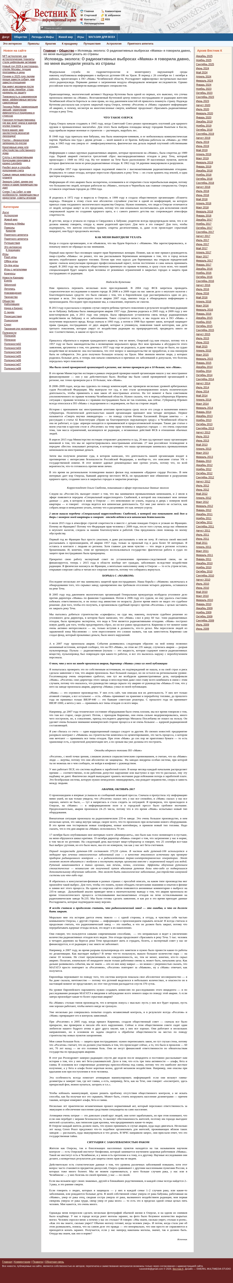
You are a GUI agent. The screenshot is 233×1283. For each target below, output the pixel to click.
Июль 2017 (202, 240)
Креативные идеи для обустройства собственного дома (18, 150)
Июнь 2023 (202, 101)
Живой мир (65, 37)
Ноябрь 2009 (204, 612)
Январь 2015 (203, 362)
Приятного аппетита (140, 43)
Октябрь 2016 (204, 277)
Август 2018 (203, 187)
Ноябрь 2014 (204, 371)
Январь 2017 (203, 264)
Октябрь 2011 (204, 522)
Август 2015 (203, 334)
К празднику (70, 43)
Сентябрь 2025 (205, 64)
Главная (89, 11)
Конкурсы (9, 273)
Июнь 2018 (202, 195)
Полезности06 (12, 360)
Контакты (89, 19)
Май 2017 (202, 248)
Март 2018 (202, 207)
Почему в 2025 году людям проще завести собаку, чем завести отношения (18, 79)
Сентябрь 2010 (205, 575)
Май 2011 (202, 542)
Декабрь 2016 (204, 268)
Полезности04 (12, 352)
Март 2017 (202, 256)
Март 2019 (202, 158)
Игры (80, 37)
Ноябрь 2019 (204, 125)
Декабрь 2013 (204, 416)
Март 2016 (202, 305)
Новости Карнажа (12, 277)
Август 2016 (203, 285)
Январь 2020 (203, 117)
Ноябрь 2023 (204, 88)
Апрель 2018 (203, 203)
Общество (20, 37)
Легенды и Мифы (43, 37)
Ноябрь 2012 (204, 469)
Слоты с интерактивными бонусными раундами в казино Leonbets (17, 160)
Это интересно (12, 43)
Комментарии (113, 11)
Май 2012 (202, 493)
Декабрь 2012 (204, 465)
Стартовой (90, 15)
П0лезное (10, 339)
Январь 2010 (203, 604)
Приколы (33, 43)
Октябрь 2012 (204, 473)
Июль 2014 (202, 387)
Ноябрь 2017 (204, 223)
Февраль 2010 (204, 600)
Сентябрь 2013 (205, 428)
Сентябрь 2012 (205, 477)
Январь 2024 (203, 84)
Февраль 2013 (204, 457)
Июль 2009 (202, 624)
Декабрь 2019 (204, 121)
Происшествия (13, 316)
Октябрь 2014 (204, 375)
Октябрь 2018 (204, 178)
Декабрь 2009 (204, 608)
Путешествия (92, 43)
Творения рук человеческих (20, 328)
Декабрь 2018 (204, 170)
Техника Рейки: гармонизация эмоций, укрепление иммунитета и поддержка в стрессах (20, 111)
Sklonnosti (10, 284)
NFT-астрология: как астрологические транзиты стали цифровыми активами (19, 59)
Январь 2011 (203, 559)
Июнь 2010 (202, 587)
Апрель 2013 (203, 448)
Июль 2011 (202, 534)
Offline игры (11, 261)
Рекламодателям (92, 23)
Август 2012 (203, 481)
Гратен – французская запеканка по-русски (15, 142)
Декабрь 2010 (204, 563)
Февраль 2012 (204, 506)
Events (8, 280)
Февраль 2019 (204, 162)
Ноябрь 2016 (204, 272)
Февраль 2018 (204, 211)
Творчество (11, 297)
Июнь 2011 (202, 538)
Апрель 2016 (203, 301)
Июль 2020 (202, 109)
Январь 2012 (203, 510)
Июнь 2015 (202, 342)
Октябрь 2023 (204, 93)
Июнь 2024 (202, 68)
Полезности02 (12, 344)
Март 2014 (202, 403)
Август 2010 (203, 579)
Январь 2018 (203, 215)
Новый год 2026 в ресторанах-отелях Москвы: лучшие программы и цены (20, 69)
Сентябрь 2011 (205, 526)
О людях (9, 312)
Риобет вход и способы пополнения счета (16, 169)
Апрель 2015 (203, 350)
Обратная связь (54, 1261)
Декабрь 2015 (204, 317)
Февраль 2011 (204, 555)
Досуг (5, 37)
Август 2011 (203, 530)
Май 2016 (202, 297)
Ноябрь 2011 (204, 518)
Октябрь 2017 (204, 227)
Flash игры (10, 257)
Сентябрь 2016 (205, 281)
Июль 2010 (202, 583)
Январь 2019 (203, 166)
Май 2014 (202, 395)
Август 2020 (203, 105)
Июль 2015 (202, 338)
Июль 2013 (202, 436)
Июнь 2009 (202, 628)
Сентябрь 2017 (205, 232)
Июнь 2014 (202, 391)
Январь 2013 (203, 461)
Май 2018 (202, 199)
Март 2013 (202, 452)
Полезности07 (12, 364)
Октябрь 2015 (204, 326)
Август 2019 (203, 137)
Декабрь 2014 (204, 367)
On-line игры (11, 265)
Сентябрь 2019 (205, 133)
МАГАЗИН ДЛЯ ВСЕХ (102, 37)
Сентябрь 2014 (205, 379)
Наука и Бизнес (13, 308)
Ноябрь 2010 (204, 567)
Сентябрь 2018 (205, 182)
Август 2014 (203, 383)
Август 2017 (203, 236)
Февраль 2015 (204, 358)
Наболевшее (12, 304)
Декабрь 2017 (204, 219)
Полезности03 (12, 348)
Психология (11, 320)
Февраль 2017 (204, 260)
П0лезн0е (10, 335)
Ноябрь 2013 (204, 420)
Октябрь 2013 (204, 424)
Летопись (9, 288)
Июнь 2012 (202, 489)
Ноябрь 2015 (204, 322)
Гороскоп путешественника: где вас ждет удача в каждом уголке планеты (19, 122)
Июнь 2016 (202, 293)
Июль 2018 (202, 191)
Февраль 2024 (204, 80)
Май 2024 (202, 72)
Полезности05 (12, 356)
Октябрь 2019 (204, 129)
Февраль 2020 (204, 113)
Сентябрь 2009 (205, 620)
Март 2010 (202, 596)
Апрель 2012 (203, 497)
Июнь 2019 (202, 146)
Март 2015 (202, 354)
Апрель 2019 (203, 154)
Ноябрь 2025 (204, 60)
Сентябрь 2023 (205, 97)
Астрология (114, 43)
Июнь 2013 (202, 440)
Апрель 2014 (203, 399)
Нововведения (12, 292)
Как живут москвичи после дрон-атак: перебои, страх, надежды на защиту (18, 89)
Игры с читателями (15, 269)
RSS (107, 19)
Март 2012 (202, 502)
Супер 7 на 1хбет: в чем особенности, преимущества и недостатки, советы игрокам (20, 194)
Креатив (50, 43)
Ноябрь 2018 (204, 174)
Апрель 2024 (203, 76)
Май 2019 (202, 150)
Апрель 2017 (203, 252)
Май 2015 (202, 346)
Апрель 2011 (203, 547)
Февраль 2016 (204, 309)
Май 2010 (202, 591)
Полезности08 (12, 368)
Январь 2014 (203, 412)
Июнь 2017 (202, 244)
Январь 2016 (203, 313)
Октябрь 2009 (204, 616)
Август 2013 (203, 432)
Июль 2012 (202, 485)
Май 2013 (202, 444)
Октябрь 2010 (204, 571)
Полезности (9, 332)
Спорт (7, 324)
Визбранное (113, 15)
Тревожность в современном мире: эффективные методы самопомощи (19, 99)
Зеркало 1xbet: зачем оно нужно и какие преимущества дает (19, 184)
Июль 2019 (202, 142)
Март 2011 (202, 551)
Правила (37, 1261)
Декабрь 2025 (204, 56)
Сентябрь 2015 (205, 330)
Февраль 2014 (204, 407)
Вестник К (178, 1269)
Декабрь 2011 (204, 514)
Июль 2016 (202, 289)
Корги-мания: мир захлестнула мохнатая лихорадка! (15, 133)
